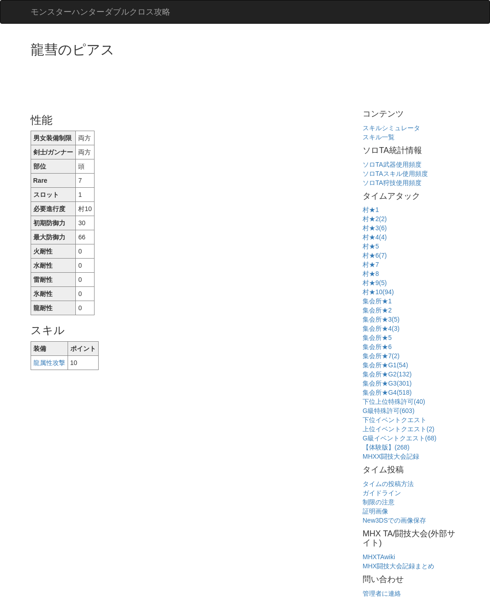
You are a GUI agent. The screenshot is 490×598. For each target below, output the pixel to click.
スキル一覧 (379, 137)
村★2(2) (375, 218)
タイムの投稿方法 (388, 483)
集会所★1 (377, 301)
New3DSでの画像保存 (394, 520)
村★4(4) (375, 237)
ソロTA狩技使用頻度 (392, 182)
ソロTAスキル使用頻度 (395, 173)
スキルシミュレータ (391, 128)
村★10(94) (378, 292)
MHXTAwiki (379, 557)
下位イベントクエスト (395, 419)
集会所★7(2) (381, 356)
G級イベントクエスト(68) (400, 438)
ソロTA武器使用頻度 (392, 164)
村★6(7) (375, 255)
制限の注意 (379, 502)
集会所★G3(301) (387, 383)
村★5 (371, 246)
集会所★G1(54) (385, 365)
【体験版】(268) (386, 447)
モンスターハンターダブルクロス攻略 (100, 11)
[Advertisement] (197, 82)
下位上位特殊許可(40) (394, 401)
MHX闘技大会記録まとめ (398, 566)
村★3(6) (375, 228)
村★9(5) (375, 282)
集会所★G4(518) (387, 392)
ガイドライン (382, 493)
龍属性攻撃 (49, 362)
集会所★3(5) (381, 319)
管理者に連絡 (382, 593)
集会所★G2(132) (387, 374)
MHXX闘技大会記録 (391, 456)
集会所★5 (377, 337)
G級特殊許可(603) (389, 410)
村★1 (371, 209)
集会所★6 (377, 346)
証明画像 (375, 511)
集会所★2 (377, 310)
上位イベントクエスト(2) (398, 429)
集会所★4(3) (381, 328)
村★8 (371, 273)
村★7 (371, 264)
